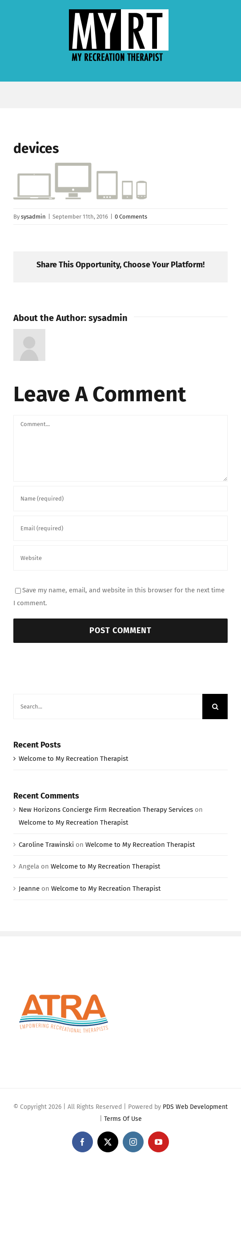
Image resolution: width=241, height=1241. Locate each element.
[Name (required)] (120, 498)
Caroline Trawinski (46, 845)
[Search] (215, 706)
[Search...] (107, 706)
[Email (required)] (120, 528)
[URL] (120, 558)
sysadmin (33, 216)
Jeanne (29, 889)
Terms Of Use (123, 1119)
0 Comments (131, 216)
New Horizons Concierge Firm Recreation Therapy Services (106, 810)
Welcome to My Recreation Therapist (73, 759)
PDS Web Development (195, 1107)
